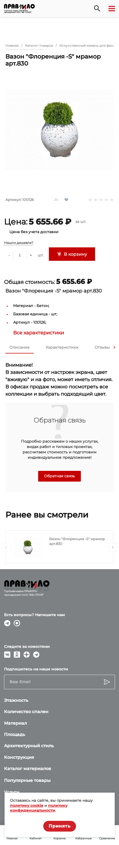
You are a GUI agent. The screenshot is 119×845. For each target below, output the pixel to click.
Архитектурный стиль (29, 745)
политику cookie (26, 805)
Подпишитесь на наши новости (36, 669)
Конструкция (19, 757)
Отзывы (102, 347)
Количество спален (26, 711)
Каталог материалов (27, 768)
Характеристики (62, 347)
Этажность (16, 700)
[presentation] (114, 347)
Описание (19, 347)
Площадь (14, 734)
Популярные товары (27, 780)
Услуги (11, 792)
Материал (15, 723)
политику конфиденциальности (38, 808)
